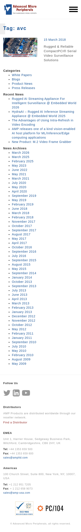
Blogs (16, 79)
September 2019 (24, 195)
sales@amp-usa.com (16, 492)
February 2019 (22, 204)
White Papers (22, 75)
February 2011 (22, 333)
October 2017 (22, 226)
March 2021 (20, 178)
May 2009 (19, 363)
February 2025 (22, 161)
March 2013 (20, 303)
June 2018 (19, 208)
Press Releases (23, 88)
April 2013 (19, 299)
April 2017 (19, 243)
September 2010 (24, 342)
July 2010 (19, 346)
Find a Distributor (15, 422)
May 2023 (19, 165)
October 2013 (22, 281)
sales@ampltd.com (15, 457)
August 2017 (21, 234)
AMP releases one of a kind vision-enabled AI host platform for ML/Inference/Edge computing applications (43, 133)
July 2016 (19, 256)
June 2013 (19, 294)
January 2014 (22, 277)
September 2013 (24, 286)
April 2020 (19, 191)
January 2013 (22, 312)
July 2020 (19, 183)
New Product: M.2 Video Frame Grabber (41, 142)
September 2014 (24, 273)
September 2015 (24, 260)
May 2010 (19, 350)
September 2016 (24, 251)
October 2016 (22, 247)
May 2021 (19, 174)
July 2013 (19, 290)
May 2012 (19, 329)
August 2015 (21, 264)
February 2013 (22, 307)
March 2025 (20, 157)
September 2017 (24, 230)
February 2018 (22, 217)
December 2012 (23, 316)
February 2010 (22, 355)
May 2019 (19, 200)
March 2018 (20, 213)
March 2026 (20, 152)
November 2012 (23, 320)
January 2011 (22, 338)
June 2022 (19, 170)
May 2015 (19, 269)
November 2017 (23, 221)
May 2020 (19, 187)
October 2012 (22, 325)
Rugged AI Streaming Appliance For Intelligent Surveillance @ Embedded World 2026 (44, 103)
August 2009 (21, 359)
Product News (22, 83)
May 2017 (19, 238)
